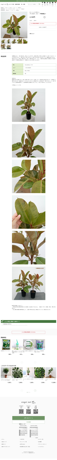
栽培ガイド (4, 444)
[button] (35, 390)
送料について (32, 33)
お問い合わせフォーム (28, 418)
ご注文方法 (22, 439)
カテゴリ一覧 (40, 439)
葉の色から (7, 10)
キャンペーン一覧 (23, 441)
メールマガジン (41, 446)
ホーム (3, 439)
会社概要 (40, 441)
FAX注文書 (28, 422)
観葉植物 (2, 7)
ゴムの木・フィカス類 (8, 7)
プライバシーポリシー (42, 444)
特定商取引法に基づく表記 (25, 446)
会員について (4, 441)
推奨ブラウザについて (6, 446)
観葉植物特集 (3, 10)
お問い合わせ (22, 444)
